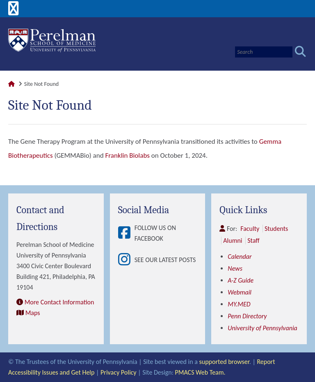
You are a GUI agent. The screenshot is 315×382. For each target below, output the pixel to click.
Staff (253, 240)
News (235, 268)
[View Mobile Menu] (13, 11)
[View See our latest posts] (126, 260)
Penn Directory (247, 316)
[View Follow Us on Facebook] (126, 233)
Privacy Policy (118, 372)
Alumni (232, 240)
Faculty (249, 228)
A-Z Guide (240, 280)
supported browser (224, 362)
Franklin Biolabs (127, 155)
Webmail (239, 292)
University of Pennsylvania (262, 328)
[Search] (263, 52)
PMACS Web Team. (200, 372)
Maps (32, 313)
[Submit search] (300, 52)
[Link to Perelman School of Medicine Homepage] (11, 84)
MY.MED (239, 304)
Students (276, 228)
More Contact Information (59, 302)
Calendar (239, 256)
